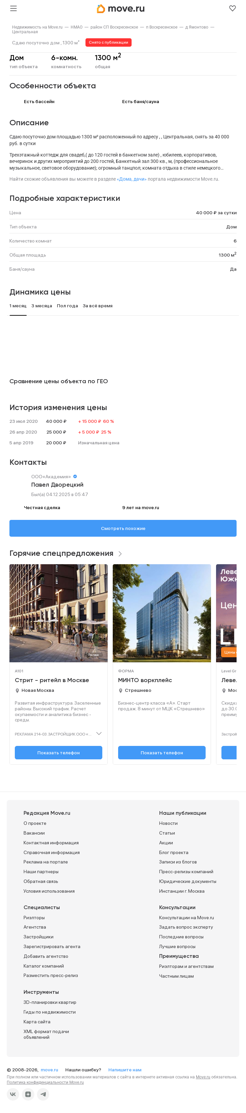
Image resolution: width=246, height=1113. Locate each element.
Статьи (167, 833)
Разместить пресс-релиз (51, 975)
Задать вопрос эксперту (186, 927)
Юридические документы (187, 881)
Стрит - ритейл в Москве (52, 680)
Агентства (35, 927)
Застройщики (39, 936)
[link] (37, 27)
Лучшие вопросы (177, 946)
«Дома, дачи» (132, 179)
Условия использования (49, 891)
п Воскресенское (161, 27)
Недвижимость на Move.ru (37, 27)
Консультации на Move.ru (186, 917)
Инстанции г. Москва (182, 891)
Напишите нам (124, 1069)
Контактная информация (51, 842)
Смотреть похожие (123, 528)
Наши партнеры (41, 871)
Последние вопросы (181, 936)
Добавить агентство (46, 956)
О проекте (35, 823)
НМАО (76, 27)
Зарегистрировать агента (52, 946)
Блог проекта (173, 852)
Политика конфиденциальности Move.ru (45, 1082)
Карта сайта (37, 1021)
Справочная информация (52, 852)
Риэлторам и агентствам (186, 966)
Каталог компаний (44, 966)
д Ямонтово (196, 27)
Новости (168, 823)
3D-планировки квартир (50, 1002)
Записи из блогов (178, 861)
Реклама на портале (46, 861)
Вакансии (34, 833)
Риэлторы (34, 917)
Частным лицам (176, 976)
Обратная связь (41, 881)
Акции (166, 842)
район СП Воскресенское (114, 27)
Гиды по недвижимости (50, 1012)
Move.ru (203, 1077)
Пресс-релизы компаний (186, 871)
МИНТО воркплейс (145, 680)
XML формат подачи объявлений (46, 1034)
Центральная (25, 32)
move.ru (50, 1069)
